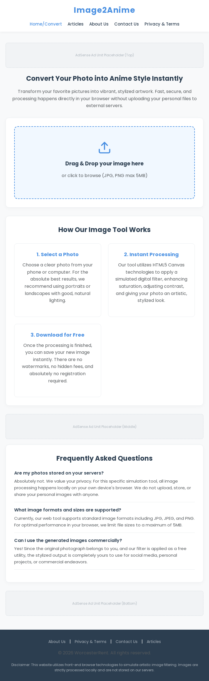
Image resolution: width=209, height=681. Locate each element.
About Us (99, 24)
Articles (76, 24)
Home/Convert (46, 24)
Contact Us (126, 24)
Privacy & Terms (162, 24)
